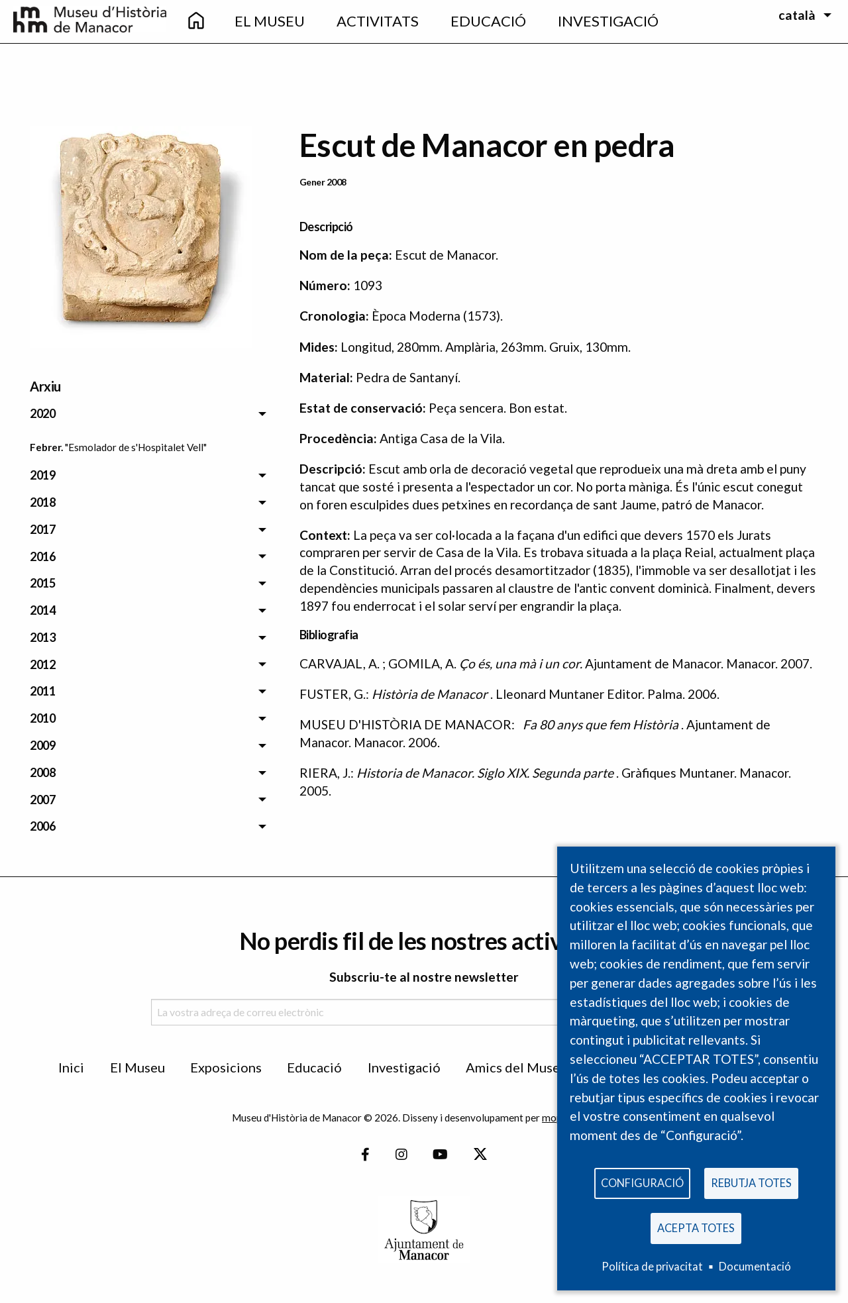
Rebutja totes (751, 1182)
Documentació (755, 1266)
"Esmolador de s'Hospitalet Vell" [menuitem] (136, 447)
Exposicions (226, 1067)
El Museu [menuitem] (270, 21)
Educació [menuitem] (488, 21)
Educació (314, 1067)
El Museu (137, 1067)
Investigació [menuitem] (608, 21)
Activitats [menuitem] (378, 21)
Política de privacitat (652, 1266)
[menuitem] (196, 21)
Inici (71, 1067)
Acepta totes (696, 1227)
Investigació (404, 1067)
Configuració (642, 1182)
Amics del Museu (516, 1067)
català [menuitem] (797, 15)
